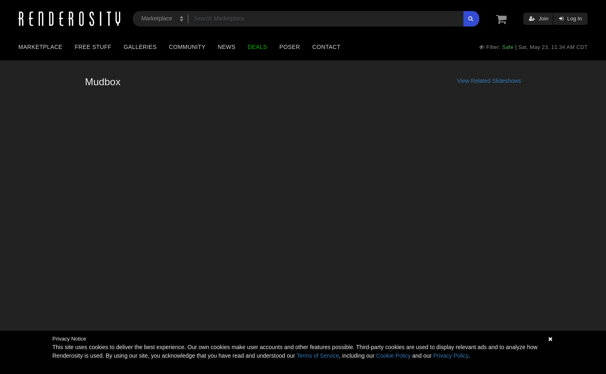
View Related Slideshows (489, 80)
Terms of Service (318, 355)
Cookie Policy (393, 355)
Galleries (139, 47)
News (226, 47)
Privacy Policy (450, 355)
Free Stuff (93, 47)
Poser (289, 47)
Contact (326, 47)
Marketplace (40, 47)
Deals (257, 47)
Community (187, 47)
